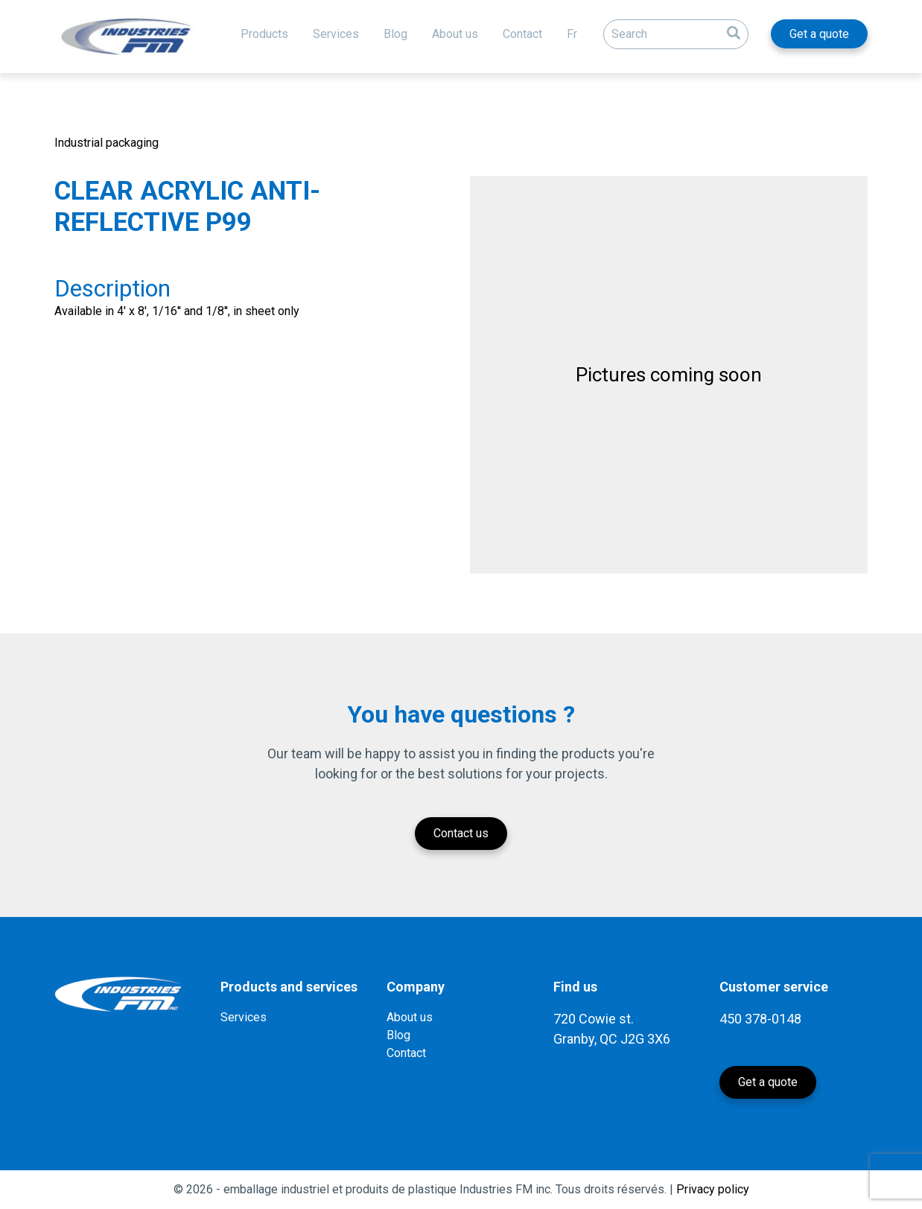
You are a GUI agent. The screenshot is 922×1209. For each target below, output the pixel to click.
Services (336, 34)
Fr (572, 34)
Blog (395, 34)
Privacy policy (712, 1189)
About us (455, 34)
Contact (522, 34)
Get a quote (819, 34)
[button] (733, 30)
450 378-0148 (760, 1018)
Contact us (461, 833)
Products (264, 34)
